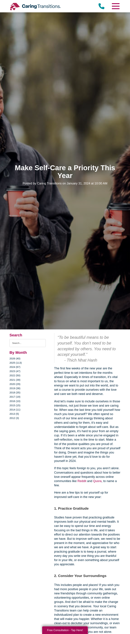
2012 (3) (14, 418)
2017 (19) (14, 396)
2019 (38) (14, 388)
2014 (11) (14, 409)
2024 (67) (14, 366)
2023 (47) (14, 371)
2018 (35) (14, 392)
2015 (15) (14, 405)
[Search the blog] (27, 343)
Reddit (82, 481)
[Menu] (115, 6)
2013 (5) (14, 413)
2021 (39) (14, 379)
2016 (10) (14, 401)
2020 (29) (14, 384)
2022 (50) (14, 375)
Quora (97, 481)
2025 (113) (15, 362)
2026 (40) (14, 358)
